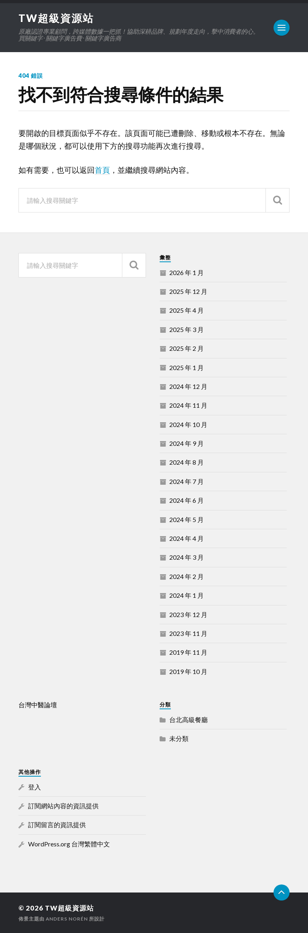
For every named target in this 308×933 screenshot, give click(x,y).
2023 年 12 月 (188, 614)
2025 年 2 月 (186, 348)
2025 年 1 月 (186, 367)
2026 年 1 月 (186, 272)
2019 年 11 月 (188, 652)
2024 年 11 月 (188, 405)
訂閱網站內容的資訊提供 (63, 806)
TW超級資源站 (56, 18)
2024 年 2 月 (186, 576)
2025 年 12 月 (188, 291)
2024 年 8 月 (186, 462)
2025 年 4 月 (186, 310)
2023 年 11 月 (188, 633)
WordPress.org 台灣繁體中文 (69, 844)
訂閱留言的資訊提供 (57, 824)
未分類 (178, 738)
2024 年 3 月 (186, 557)
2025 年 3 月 (186, 329)
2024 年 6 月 (186, 500)
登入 (34, 787)
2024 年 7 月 (186, 481)
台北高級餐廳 (188, 719)
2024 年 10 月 (188, 424)
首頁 (102, 170)
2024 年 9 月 (186, 443)
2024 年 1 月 (186, 595)
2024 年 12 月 (188, 386)
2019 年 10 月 (188, 671)
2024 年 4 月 (186, 538)
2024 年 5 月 (186, 519)
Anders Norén (67, 918)
